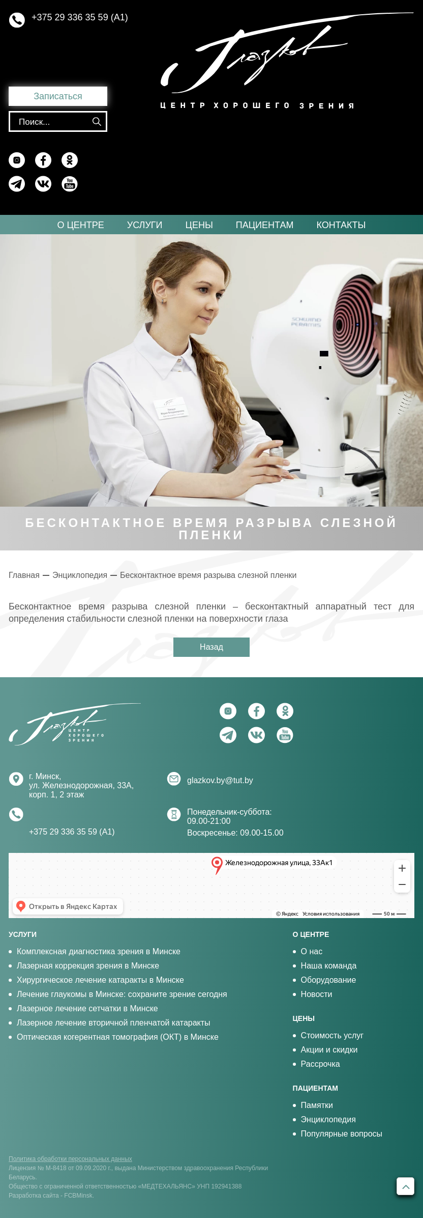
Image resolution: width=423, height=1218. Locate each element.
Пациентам (265, 225)
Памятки (317, 1105)
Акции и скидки (329, 1049)
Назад (211, 647)
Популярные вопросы (341, 1133)
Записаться (58, 96)
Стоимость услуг (332, 1035)
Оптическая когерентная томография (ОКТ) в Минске (118, 1037)
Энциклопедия (79, 575)
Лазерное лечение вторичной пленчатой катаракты (113, 1022)
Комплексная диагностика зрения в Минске (98, 951)
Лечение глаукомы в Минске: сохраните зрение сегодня (122, 994)
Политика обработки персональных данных (70, 1158)
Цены (199, 225)
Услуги (145, 225)
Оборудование (328, 980)
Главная (24, 575)
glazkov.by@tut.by (220, 780)
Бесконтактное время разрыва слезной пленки (208, 575)
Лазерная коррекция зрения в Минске (88, 965)
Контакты (341, 225)
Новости (317, 994)
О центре (80, 225)
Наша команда (329, 965)
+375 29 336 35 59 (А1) (80, 17)
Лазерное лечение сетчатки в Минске (87, 1008)
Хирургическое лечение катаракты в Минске (100, 980)
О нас (312, 951)
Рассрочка (320, 1064)
